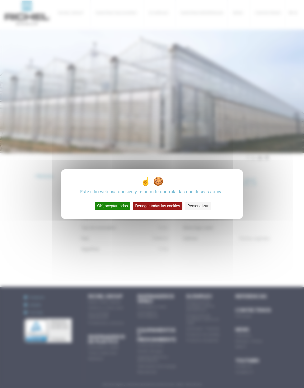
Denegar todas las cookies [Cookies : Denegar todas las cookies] (157, 206)
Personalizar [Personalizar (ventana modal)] (198, 206)
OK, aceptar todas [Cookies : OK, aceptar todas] (112, 206)
